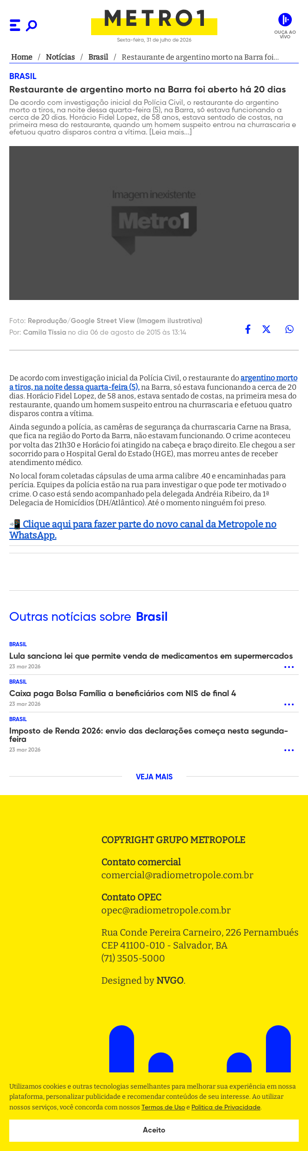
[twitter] (266, 329)
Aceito (154, 1130)
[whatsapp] (289, 329)
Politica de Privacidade (225, 1107)
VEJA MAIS (154, 777)
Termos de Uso (163, 1107)
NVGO (170, 980)
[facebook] (248, 329)
